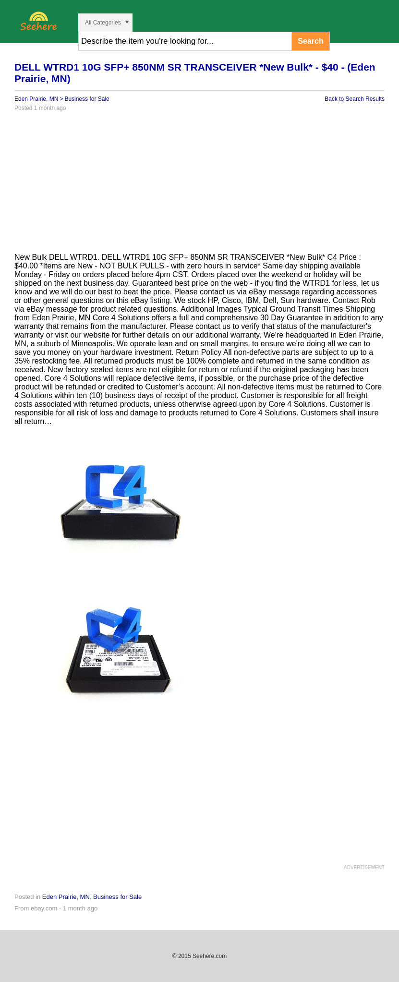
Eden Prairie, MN (36, 99)
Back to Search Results (355, 99)
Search (310, 41)
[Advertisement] (199, 186)
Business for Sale (86, 99)
